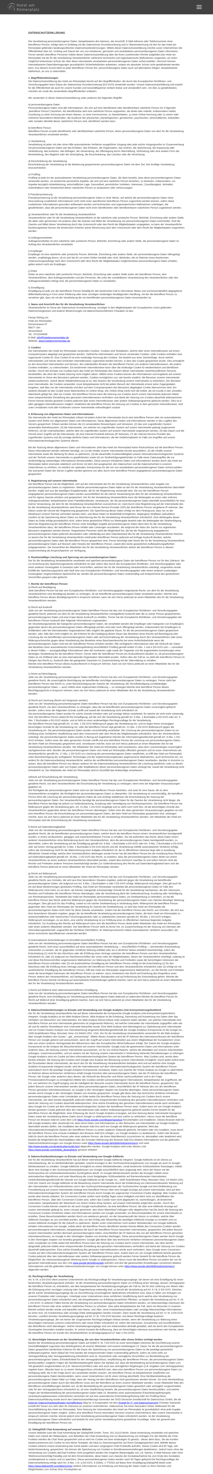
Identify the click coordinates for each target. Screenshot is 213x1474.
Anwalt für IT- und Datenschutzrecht (138, 1402)
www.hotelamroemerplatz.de (54, 340)
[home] (23, 7)
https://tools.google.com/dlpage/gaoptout (99, 1119)
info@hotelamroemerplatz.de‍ (53, 337)
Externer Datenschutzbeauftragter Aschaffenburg (55, 1402)
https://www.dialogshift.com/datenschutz (50, 1466)
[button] (199, 7)
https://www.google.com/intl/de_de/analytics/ (52, 1149)
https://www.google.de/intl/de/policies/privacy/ (113, 1143)
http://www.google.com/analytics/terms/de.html (54, 1146)
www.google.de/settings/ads (88, 1262)
